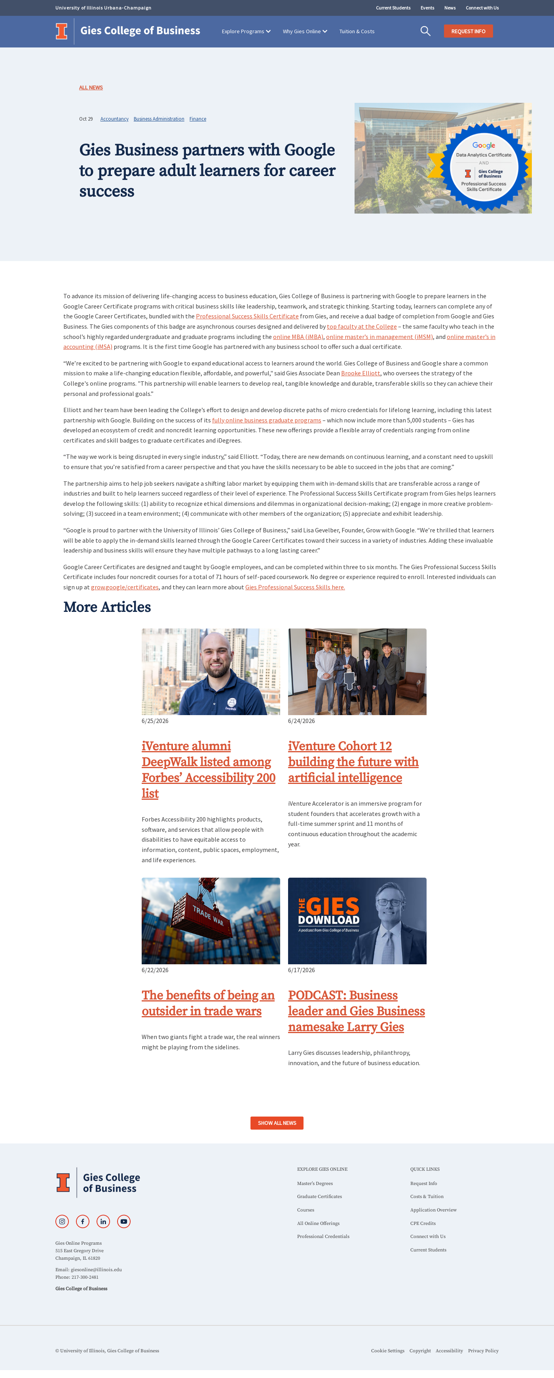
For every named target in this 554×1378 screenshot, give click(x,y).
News (449, 8)
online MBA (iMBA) (298, 337)
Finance (198, 118)
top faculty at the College (362, 326)
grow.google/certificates (125, 587)
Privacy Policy (483, 1351)
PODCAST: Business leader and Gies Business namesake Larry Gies (356, 1011)
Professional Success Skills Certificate (247, 316)
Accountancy (115, 118)
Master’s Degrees (315, 1184)
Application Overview (433, 1210)
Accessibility (449, 1351)
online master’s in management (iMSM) (379, 337)
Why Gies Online (302, 31)
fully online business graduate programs (266, 420)
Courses (305, 1210)
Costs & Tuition (427, 1197)
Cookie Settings (387, 1351)
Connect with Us (482, 8)
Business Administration (159, 118)
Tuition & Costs (357, 31)
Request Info (423, 1184)
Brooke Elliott (360, 373)
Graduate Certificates (319, 1197)
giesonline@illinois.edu (96, 1270)
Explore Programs (243, 31)
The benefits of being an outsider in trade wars (208, 1004)
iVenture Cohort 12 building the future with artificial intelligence (353, 762)
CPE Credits (423, 1224)
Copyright (420, 1351)
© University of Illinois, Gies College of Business (107, 1351)
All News (91, 87)
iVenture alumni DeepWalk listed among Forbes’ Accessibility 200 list (208, 770)
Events (427, 8)
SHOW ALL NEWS (277, 1122)
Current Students (393, 8)
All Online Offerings (318, 1224)
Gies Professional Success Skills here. (295, 587)
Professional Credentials (323, 1237)
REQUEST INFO (469, 31)
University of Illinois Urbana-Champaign (103, 8)
